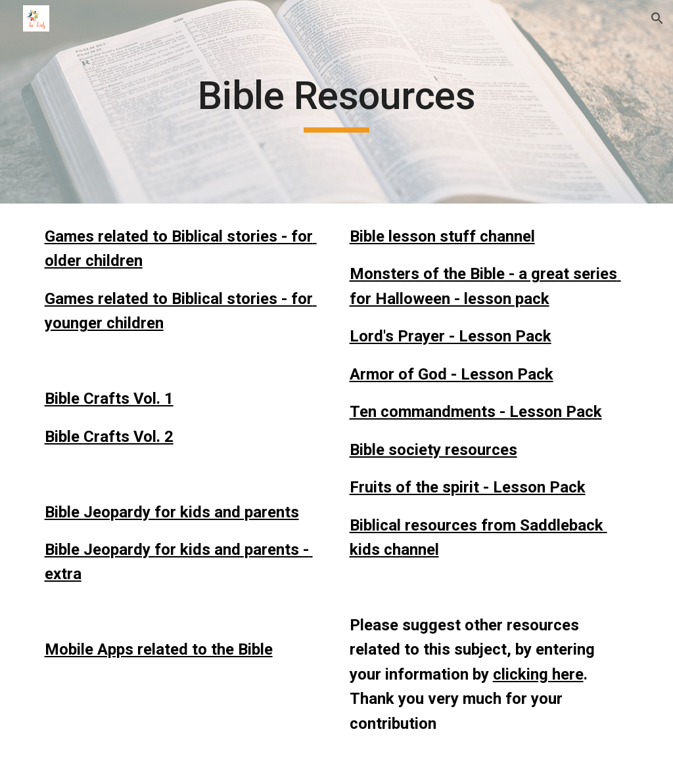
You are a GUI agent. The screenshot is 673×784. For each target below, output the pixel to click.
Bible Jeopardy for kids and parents (172, 512)
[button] (657, 18)
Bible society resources (433, 450)
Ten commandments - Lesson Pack (476, 412)
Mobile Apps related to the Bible (159, 649)
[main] (336, 102)
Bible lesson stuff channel (442, 236)
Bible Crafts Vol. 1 (109, 398)
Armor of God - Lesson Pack (451, 374)
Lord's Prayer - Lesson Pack (450, 336)
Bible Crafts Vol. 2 (109, 436)
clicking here (538, 674)
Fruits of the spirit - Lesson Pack (468, 487)
